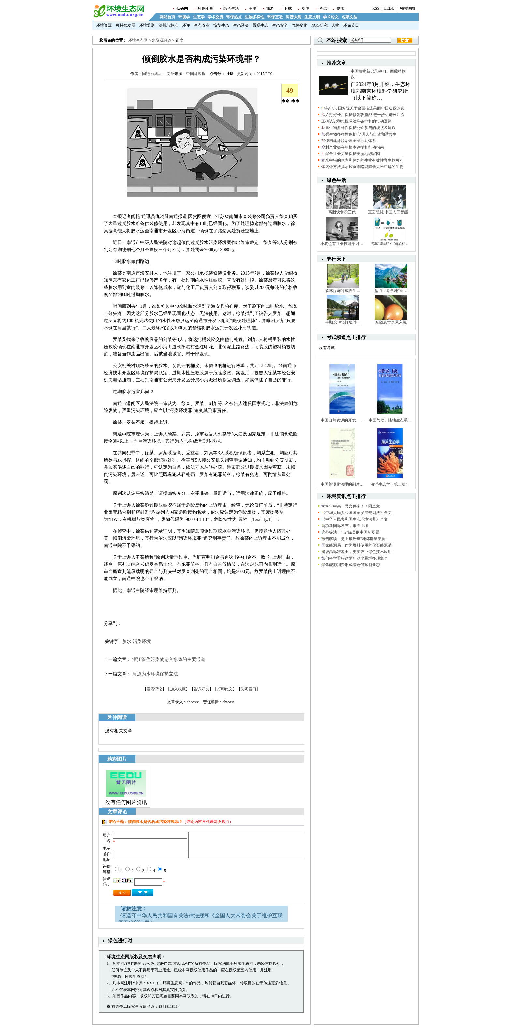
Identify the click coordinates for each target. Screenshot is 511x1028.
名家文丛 (349, 17)
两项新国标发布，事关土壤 (344, 525)
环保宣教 (275, 17)
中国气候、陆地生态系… (390, 420)
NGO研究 (319, 25)
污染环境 (142, 641)
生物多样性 (254, 17)
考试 (323, 8)
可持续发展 (125, 25)
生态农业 (202, 25)
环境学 (184, 17)
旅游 (270, 8)
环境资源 (104, 25)
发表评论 (154, 689)
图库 (305, 8)
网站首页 (167, 17)
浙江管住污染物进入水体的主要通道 (168, 659)
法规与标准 (168, 25)
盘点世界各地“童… (390, 290)
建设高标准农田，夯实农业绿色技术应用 (356, 552)
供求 (340, 8)
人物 (335, 25)
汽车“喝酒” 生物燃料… (390, 243)
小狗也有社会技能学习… (341, 243)
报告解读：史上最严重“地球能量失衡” (354, 538)
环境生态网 (138, 40)
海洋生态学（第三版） (390, 484)
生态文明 (312, 17)
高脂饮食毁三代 (342, 212)
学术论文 (331, 17)
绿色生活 (231, 8)
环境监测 (147, 25)
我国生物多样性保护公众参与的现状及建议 (358, 127)
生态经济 (241, 25)
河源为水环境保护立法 (155, 673)
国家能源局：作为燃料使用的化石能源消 (356, 545)
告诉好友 (201, 689)
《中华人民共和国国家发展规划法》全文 (356, 512)
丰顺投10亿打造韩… (342, 322)
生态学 (199, 17)
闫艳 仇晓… (152, 73)
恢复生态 (221, 25)
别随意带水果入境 (391, 322)
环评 (186, 25)
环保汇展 (205, 8)
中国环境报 (196, 73)
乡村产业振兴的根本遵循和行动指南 (352, 147)
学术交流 (215, 17)
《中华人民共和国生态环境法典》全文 (354, 519)
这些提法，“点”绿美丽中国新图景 (350, 532)
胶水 (126, 641)
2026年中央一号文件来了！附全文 (350, 506)
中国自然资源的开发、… (342, 420)
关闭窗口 (248, 689)
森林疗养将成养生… (342, 290)
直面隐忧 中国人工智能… (390, 212)
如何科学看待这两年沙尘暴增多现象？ (354, 558)
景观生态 (260, 25)
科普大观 (293, 17)
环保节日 (351, 25)
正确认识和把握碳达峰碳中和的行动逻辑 (356, 121)
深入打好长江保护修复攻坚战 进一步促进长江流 (362, 114)
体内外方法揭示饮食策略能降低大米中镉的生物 (362, 166)
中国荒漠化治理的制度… (342, 484)
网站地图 (407, 8)
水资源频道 (161, 40)
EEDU (389, 8)
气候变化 (299, 25)
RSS (375, 8)
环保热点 (234, 17)
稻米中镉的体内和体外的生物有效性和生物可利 (362, 160)
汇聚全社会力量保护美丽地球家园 (350, 153)
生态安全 (280, 25)
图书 (252, 8)
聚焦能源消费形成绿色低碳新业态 (350, 565)
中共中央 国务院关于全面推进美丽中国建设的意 (362, 108)
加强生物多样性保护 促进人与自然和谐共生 (359, 134)
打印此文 (225, 689)
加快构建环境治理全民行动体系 (348, 140)
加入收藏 (178, 689)
